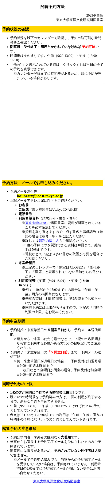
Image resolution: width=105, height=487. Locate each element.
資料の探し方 (49, 240)
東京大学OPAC (36, 223)
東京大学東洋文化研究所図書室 (56, 481)
